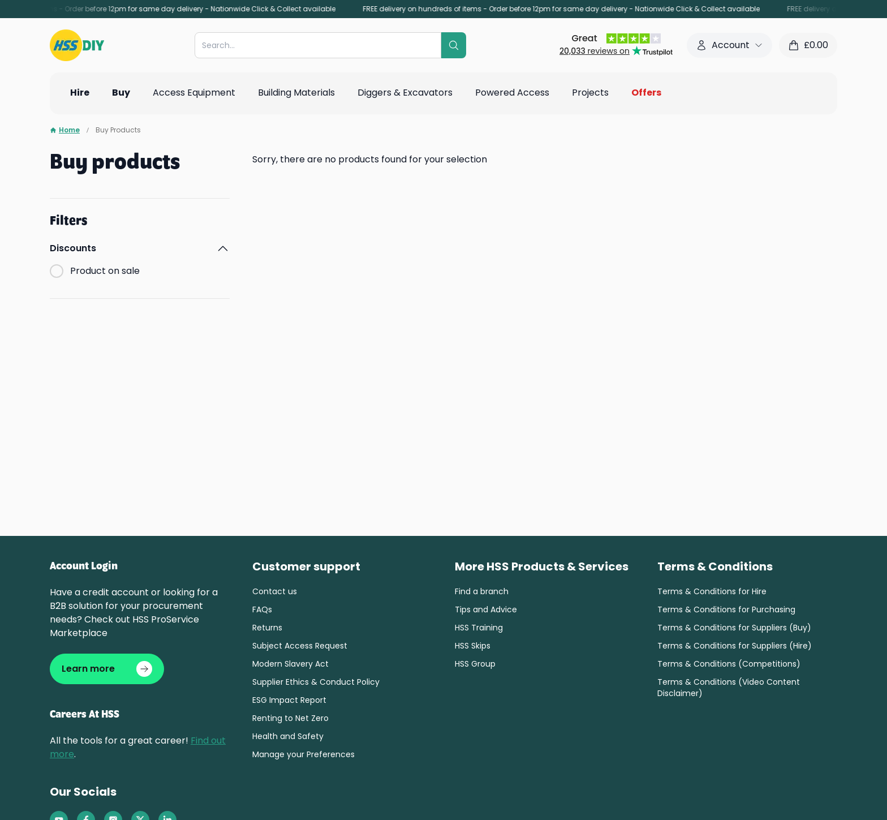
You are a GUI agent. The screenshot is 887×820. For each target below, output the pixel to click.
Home (65, 130)
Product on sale (105, 270)
